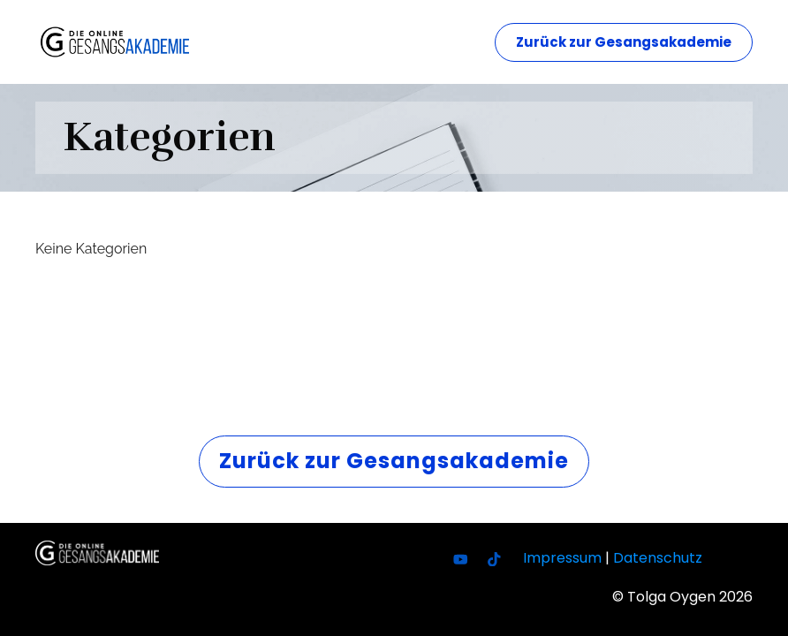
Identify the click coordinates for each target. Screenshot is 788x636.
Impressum (562, 558)
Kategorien (169, 137)
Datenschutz (657, 558)
